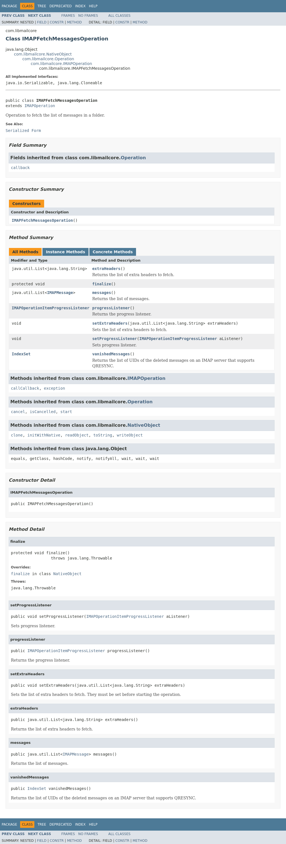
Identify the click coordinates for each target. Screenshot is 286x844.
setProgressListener (114, 338)
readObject (77, 435)
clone (17, 435)
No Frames (88, 16)
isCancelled (43, 411)
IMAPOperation (39, 105)
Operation (133, 157)
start (66, 411)
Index (80, 6)
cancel (18, 411)
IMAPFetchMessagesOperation (42, 220)
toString (102, 435)
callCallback (25, 388)
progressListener (111, 308)
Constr (57, 22)
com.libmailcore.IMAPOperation (61, 63)
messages (101, 292)
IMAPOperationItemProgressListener (50, 308)
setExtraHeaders (109, 323)
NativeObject (143, 425)
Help (93, 6)
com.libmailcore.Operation (48, 59)
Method (74, 22)
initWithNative (43, 435)
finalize (101, 284)
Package (9, 6)
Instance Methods (65, 252)
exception (54, 388)
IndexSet (21, 354)
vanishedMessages (111, 354)
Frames (68, 16)
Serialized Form (23, 130)
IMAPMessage (60, 292)
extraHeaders (106, 268)
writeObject (130, 435)
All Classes (119, 16)
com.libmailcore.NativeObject (43, 54)
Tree (41, 6)
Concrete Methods (113, 252)
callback (20, 167)
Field (41, 22)
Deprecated (60, 6)
